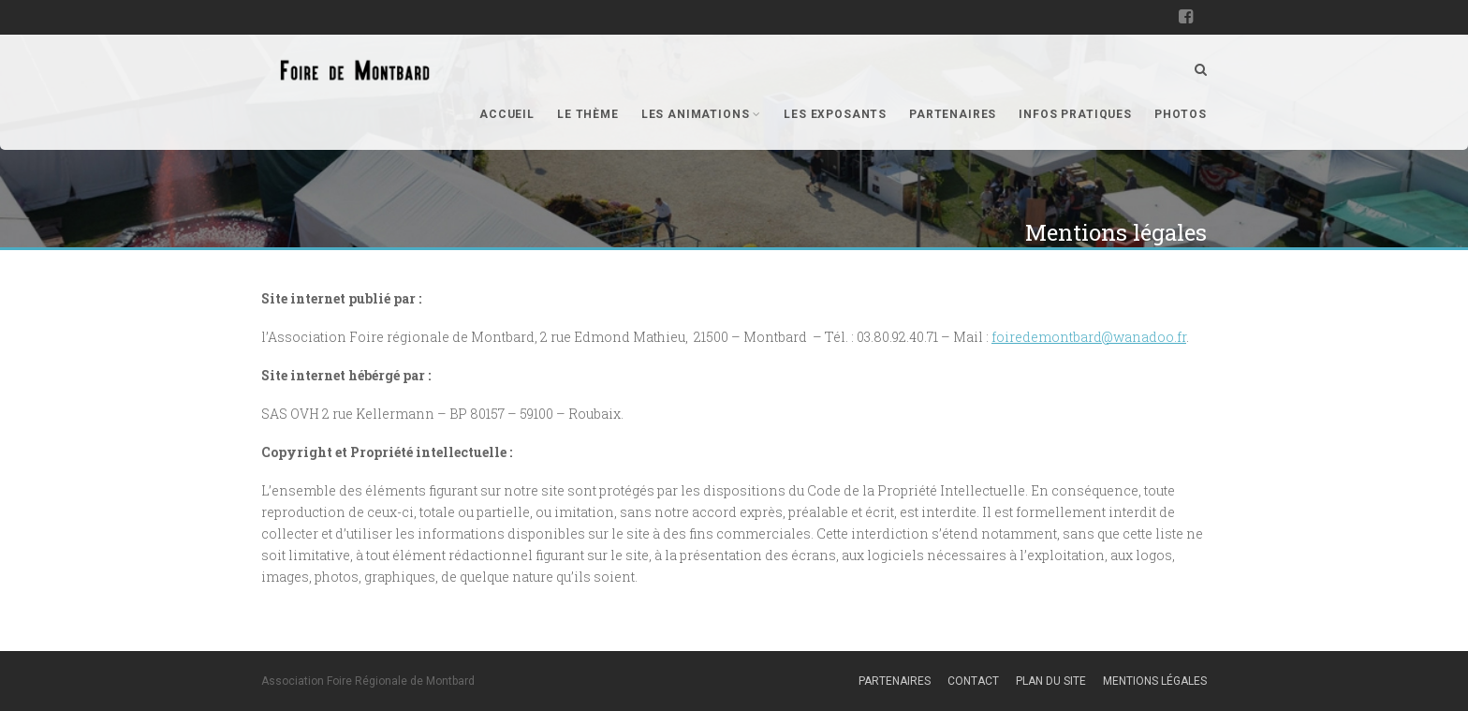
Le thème (588, 114)
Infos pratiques (1075, 114)
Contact (973, 681)
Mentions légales (1155, 681)
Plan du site (1051, 681)
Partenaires (952, 114)
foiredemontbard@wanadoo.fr (1088, 337)
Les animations (701, 114)
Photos (1180, 114)
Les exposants (835, 114)
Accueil (507, 114)
